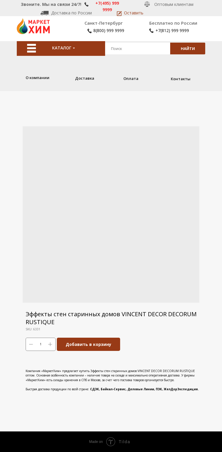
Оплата (130, 78)
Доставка (84, 78)
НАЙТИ (188, 48)
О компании (37, 77)
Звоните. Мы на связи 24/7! (51, 4)
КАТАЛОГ (61, 48)
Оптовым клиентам (173, 4)
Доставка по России (71, 13)
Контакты (180, 78)
